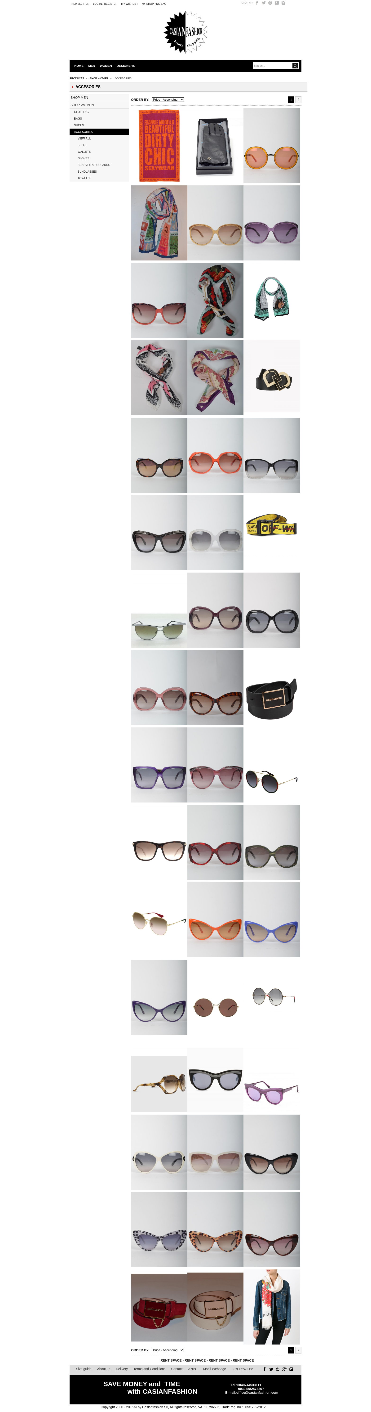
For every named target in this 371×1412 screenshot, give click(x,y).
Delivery (122, 1369)
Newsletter (80, 3)
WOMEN (106, 65)
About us (103, 1369)
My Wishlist (129, 3)
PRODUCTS (77, 78)
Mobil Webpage (214, 1369)
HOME (79, 65)
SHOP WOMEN (99, 78)
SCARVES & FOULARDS (94, 165)
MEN (91, 65)
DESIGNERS (126, 65)
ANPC (193, 1369)
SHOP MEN (79, 97)
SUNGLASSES (87, 171)
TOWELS (83, 178)
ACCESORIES (83, 132)
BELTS (82, 145)
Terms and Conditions (149, 1369)
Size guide (83, 1369)
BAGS (78, 118)
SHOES (79, 125)
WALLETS (84, 151)
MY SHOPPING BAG (154, 3)
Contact (176, 1369)
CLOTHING (81, 112)
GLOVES (83, 158)
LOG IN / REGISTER (105, 3)
